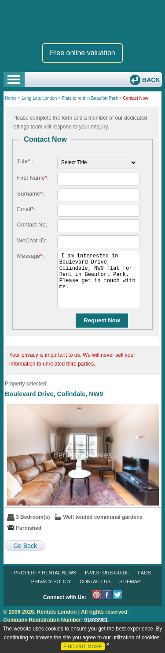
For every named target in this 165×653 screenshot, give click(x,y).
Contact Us (95, 581)
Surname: (30, 193)
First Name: (33, 177)
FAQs (144, 572)
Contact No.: (33, 224)
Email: (26, 209)
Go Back (25, 545)
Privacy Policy (51, 581)
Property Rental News (45, 572)
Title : (25, 161)
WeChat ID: (32, 240)
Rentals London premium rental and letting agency (83, 21)
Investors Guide (107, 572)
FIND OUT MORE (82, 646)
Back (150, 79)
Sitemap (129, 581)
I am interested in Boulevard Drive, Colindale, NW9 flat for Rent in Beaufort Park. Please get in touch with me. (98, 279)
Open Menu (14, 79)
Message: (30, 256)
